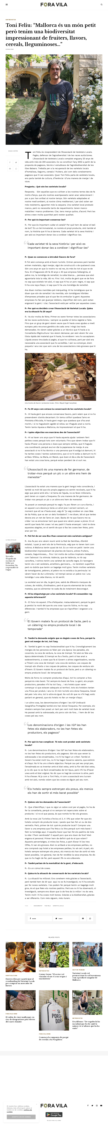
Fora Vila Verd (11, 1014)
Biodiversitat (38, 905)
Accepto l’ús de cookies (21, 1117)
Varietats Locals (58, 905)
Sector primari (78, 970)
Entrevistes (11, 19)
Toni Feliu (47, 905)
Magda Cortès (13, 151)
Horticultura (11, 975)
